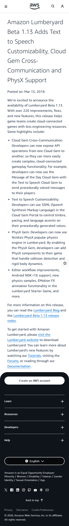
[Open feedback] (65, 263)
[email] (47, 490)
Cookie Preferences (42, 509)
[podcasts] (41, 490)
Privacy (8, 509)
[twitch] (29, 490)
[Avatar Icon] (62, 6)
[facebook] (11, 490)
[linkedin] (17, 490)
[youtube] (35, 490)
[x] (5, 490)
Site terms (22, 509)
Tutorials (34, 355)
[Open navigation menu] (6, 7)
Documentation (19, 366)
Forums (12, 361)
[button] (34, 381)
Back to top (34, 500)
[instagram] (23, 490)
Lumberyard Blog (46, 310)
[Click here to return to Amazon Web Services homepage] (34, 6)
